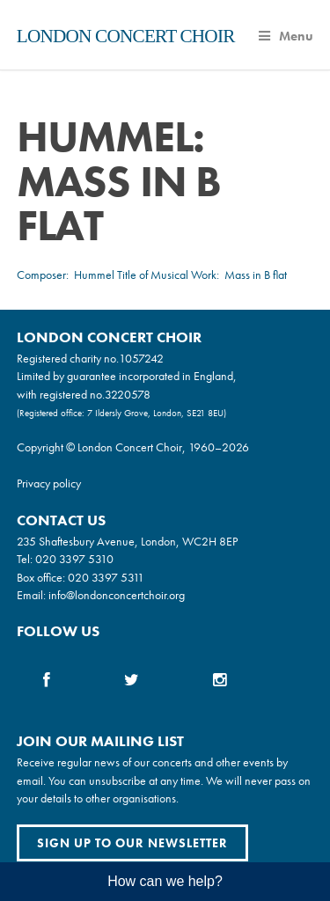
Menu (286, 36)
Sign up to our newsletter (132, 843)
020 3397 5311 (106, 577)
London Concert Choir (126, 36)
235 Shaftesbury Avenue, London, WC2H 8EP (127, 541)
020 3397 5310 (74, 559)
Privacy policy (49, 483)
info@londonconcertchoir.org (116, 595)
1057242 (141, 358)
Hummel (94, 274)
